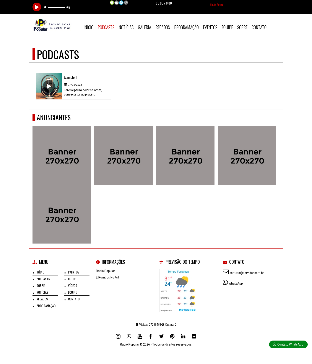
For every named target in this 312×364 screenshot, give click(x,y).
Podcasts (106, 27)
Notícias (126, 27)
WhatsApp (236, 283)
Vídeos (72, 285)
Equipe (227, 27)
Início (88, 27)
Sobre (242, 27)
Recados (163, 27)
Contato (259, 27)
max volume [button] (68, 7)
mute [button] (46, 7)
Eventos (210, 27)
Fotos (72, 278)
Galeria (144, 27)
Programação (186, 27)
